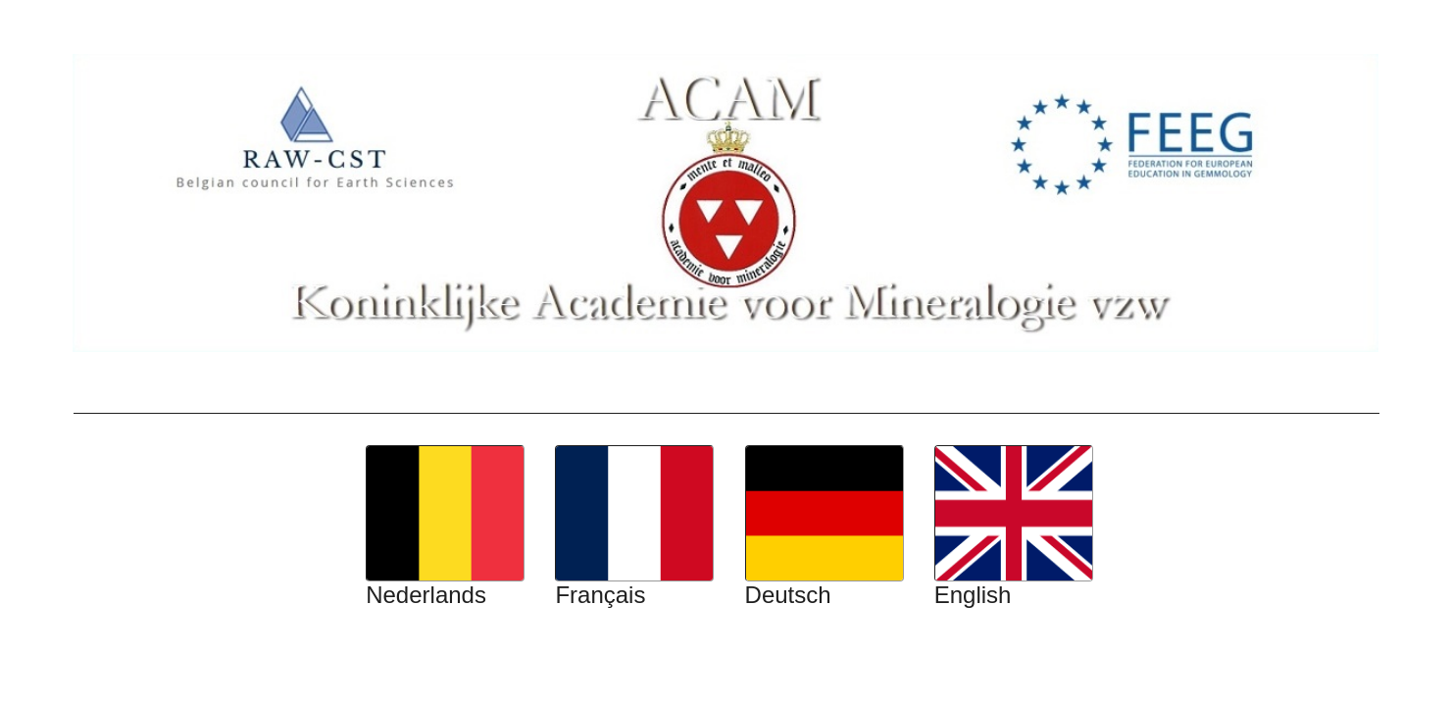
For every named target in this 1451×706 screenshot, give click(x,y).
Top (9, 13)
